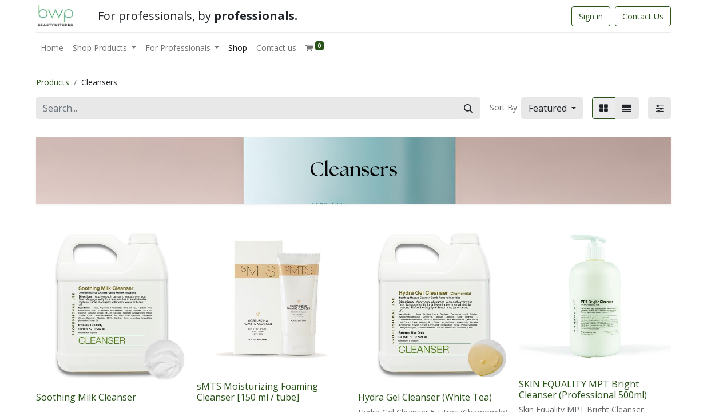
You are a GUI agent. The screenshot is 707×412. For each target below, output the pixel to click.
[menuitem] (52, 47)
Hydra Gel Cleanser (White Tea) (425, 397)
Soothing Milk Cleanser (86, 397)
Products (52, 82)
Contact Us (643, 16)
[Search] (468, 108)
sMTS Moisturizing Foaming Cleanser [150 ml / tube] (257, 391)
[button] (552, 108)
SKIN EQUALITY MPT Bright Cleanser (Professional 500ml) (583, 389)
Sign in (591, 16)
